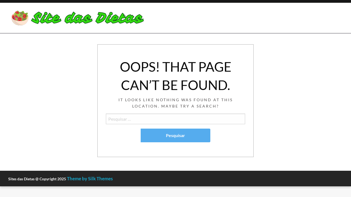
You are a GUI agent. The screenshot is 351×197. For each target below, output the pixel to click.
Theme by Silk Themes (90, 178)
